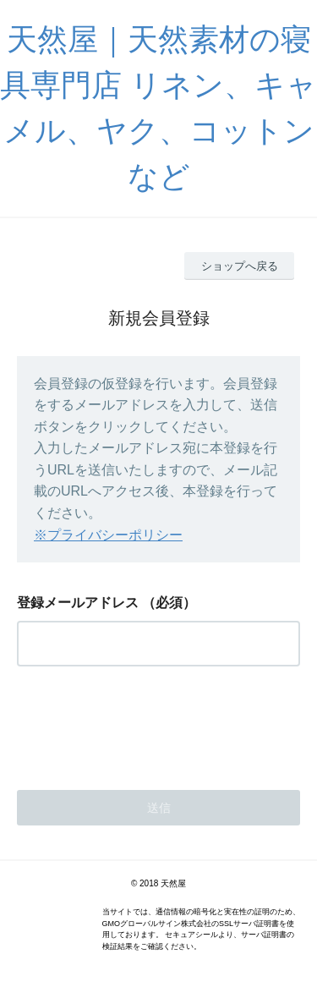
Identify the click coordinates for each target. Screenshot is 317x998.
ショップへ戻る (239, 266)
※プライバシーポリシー (108, 535)
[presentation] (145, 723)
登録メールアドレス (78, 602)
